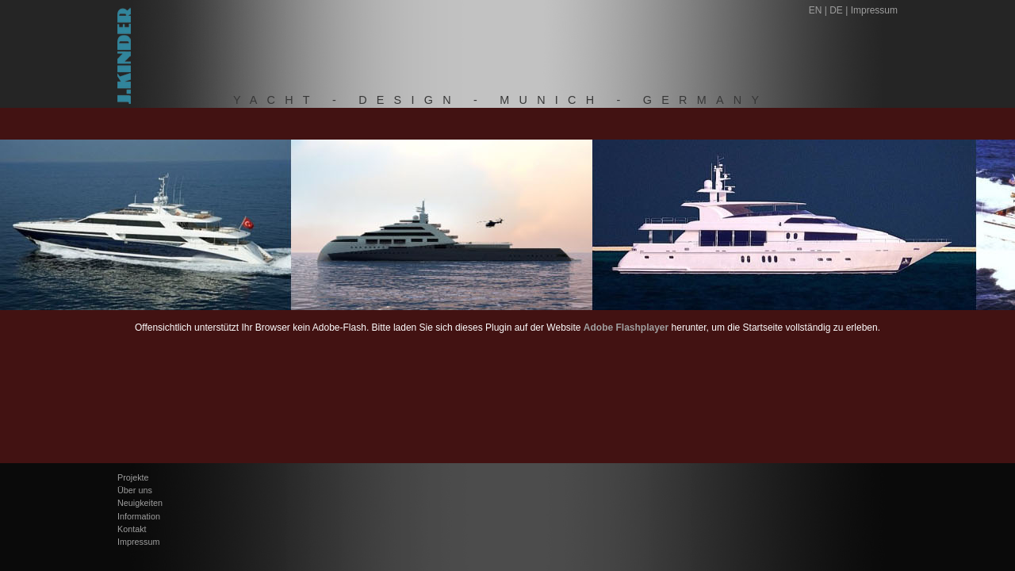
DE (836, 10)
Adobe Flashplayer (626, 327)
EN (815, 10)
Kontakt (132, 529)
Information (138, 516)
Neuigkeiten (140, 503)
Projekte (133, 477)
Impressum (874, 10)
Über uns (134, 490)
